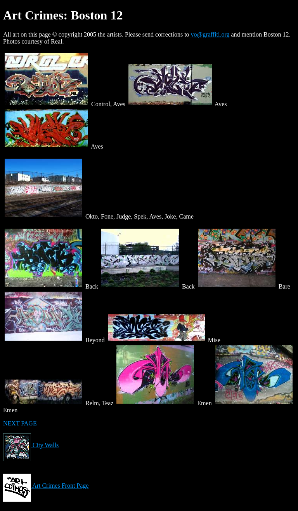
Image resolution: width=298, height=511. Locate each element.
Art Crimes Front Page (45, 485)
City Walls (31, 445)
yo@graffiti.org (210, 34)
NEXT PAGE (20, 423)
